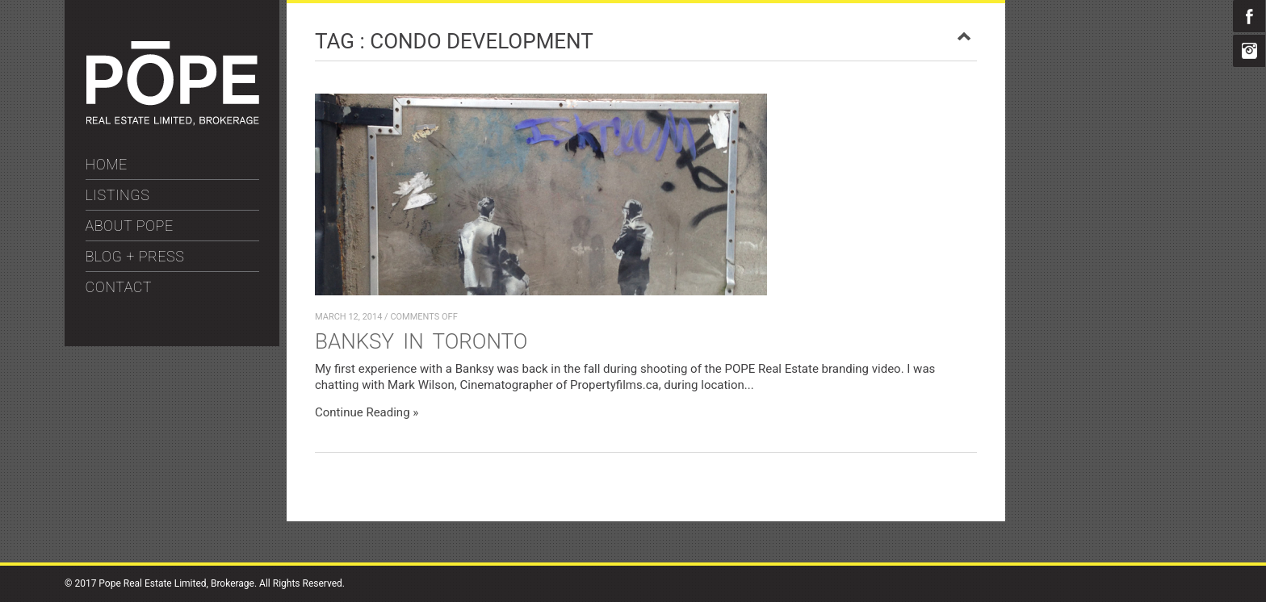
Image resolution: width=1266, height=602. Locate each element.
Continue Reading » (366, 412)
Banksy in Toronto (421, 341)
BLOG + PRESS (135, 256)
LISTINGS (118, 194)
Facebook (1249, 16)
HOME (107, 164)
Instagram (1249, 51)
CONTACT (119, 286)
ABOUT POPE (130, 225)
